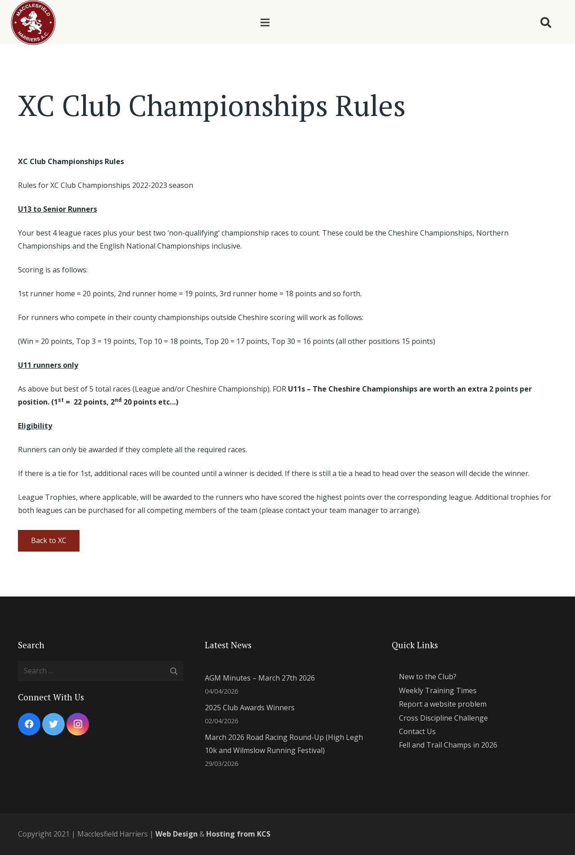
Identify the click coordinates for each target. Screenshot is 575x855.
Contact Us (417, 731)
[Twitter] (53, 724)
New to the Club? (427, 676)
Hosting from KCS (238, 834)
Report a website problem (443, 704)
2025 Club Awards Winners (250, 707)
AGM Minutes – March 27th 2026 (260, 678)
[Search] (545, 23)
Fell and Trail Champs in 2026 (448, 745)
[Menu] (265, 22)
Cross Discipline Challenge (443, 718)
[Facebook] (29, 724)
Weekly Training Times (438, 690)
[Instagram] (77, 724)
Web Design (176, 834)
